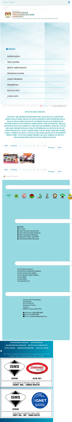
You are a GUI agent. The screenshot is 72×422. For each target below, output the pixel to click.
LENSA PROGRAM (14, 79)
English (12, 2)
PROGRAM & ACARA (15, 73)
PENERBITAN (12, 85)
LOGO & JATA (12, 96)
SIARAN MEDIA (13, 56)
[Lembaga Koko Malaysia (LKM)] (32, 196)
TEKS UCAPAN (13, 62)
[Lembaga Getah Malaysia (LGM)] (16, 196)
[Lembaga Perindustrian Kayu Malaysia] (24, 196)
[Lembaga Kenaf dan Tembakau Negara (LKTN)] (47, 196)
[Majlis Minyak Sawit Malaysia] (62, 196)
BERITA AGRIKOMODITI (17, 68)
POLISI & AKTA (13, 91)
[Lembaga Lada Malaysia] (39, 196)
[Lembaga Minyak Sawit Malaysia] (9, 196)
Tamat (59, 147)
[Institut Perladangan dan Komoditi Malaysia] (55, 196)
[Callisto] (26, 372)
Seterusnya (14, 145)
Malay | (6, 2)
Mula (6, 145)
